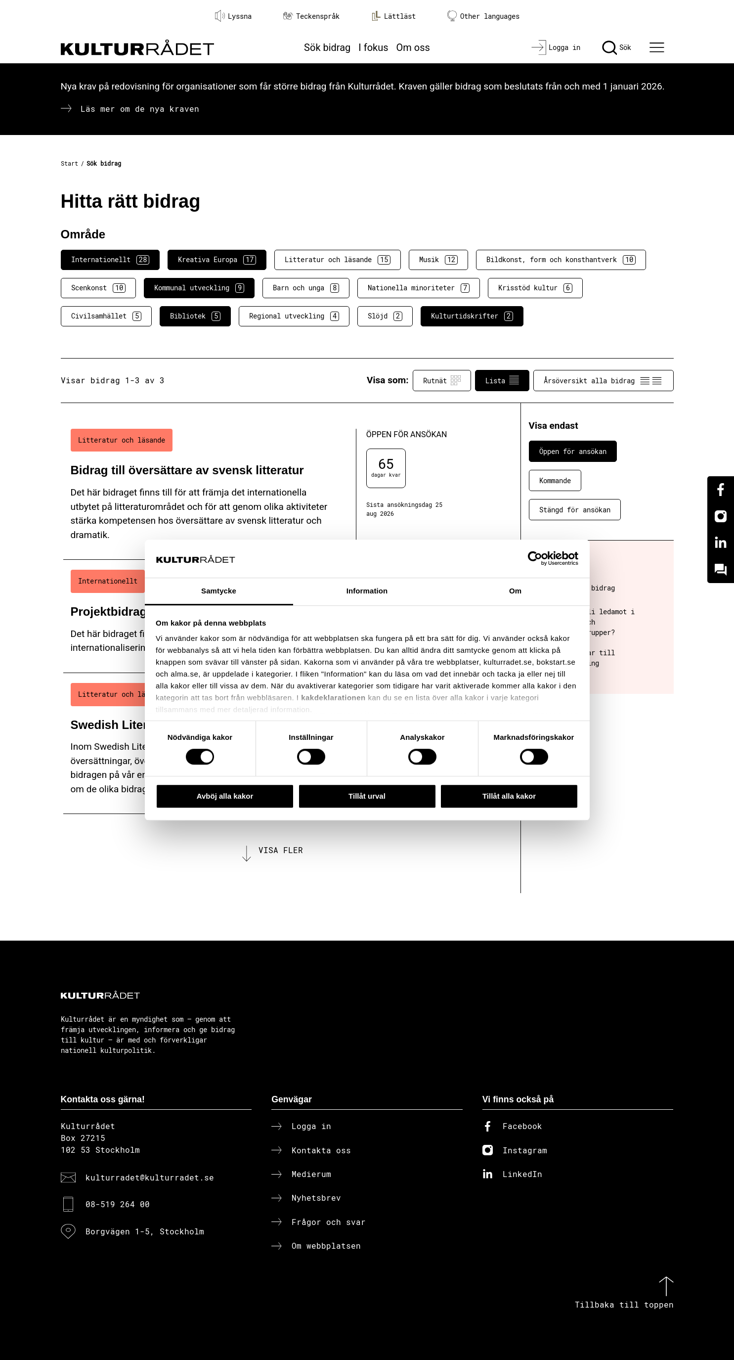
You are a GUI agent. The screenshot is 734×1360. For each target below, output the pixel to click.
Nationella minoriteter (419, 288)
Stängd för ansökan (574, 509)
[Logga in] (555, 47)
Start (69, 163)
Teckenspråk (311, 16)
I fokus (373, 47)
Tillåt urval (367, 796)
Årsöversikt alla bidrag (603, 380)
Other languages (483, 16)
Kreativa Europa (217, 260)
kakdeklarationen (333, 698)
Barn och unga (306, 288)
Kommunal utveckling (199, 288)
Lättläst (393, 16)
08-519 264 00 (118, 1204)
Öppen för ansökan (572, 451)
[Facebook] (720, 489)
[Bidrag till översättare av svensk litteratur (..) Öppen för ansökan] (275, 489)
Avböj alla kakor (225, 796)
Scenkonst (98, 288)
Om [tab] (515, 591)
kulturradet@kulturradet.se (150, 1177)
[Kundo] (720, 569)
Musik (438, 260)
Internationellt (110, 260)
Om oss (413, 47)
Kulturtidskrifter (472, 316)
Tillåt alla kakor (509, 796)
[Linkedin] (720, 543)
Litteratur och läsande (337, 260)
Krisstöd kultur (535, 288)
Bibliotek (195, 316)
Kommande (555, 480)
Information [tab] (367, 591)
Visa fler (281, 850)
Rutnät (442, 380)
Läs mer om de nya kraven (140, 108)
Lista (502, 380)
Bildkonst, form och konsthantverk (561, 260)
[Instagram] (720, 516)
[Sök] (616, 47)
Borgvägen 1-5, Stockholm (145, 1231)
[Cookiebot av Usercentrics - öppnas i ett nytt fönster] (535, 558)
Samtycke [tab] (218, 591)
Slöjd (385, 316)
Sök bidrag (327, 47)
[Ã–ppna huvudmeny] (657, 47)
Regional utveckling (294, 316)
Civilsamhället (106, 316)
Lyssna (233, 16)
